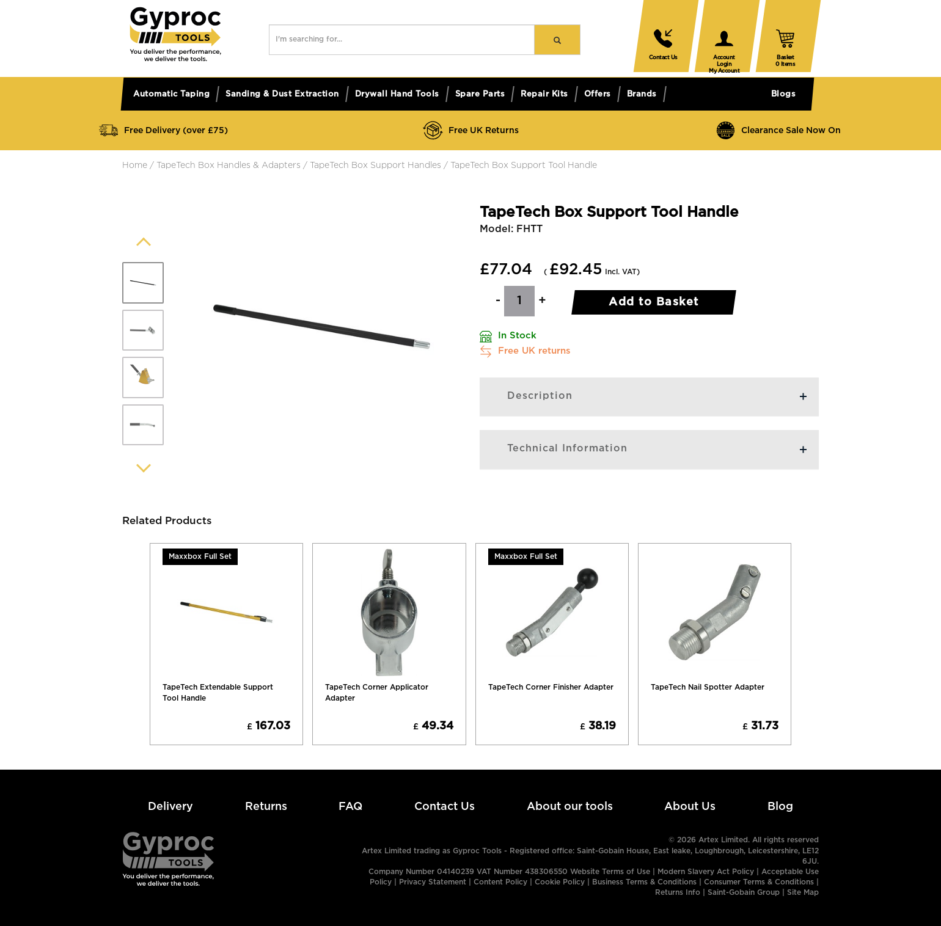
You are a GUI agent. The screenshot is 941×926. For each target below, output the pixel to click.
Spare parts (480, 94)
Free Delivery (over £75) (163, 130)
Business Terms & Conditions (644, 882)
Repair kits (544, 94)
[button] (175, 59)
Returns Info (677, 892)
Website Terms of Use (610, 872)
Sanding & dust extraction (282, 94)
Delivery (170, 807)
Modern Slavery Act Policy (705, 872)
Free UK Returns (470, 130)
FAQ (350, 807)
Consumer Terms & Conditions (759, 882)
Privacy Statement (432, 882)
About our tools (570, 807)
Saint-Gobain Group (744, 892)
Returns (266, 807)
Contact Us (444, 807)
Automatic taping (171, 94)
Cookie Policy (560, 882)
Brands (642, 94)
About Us (690, 807)
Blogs (783, 94)
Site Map (803, 892)
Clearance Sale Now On (778, 130)
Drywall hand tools (397, 94)
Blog (780, 807)
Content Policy (500, 882)
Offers (597, 94)
